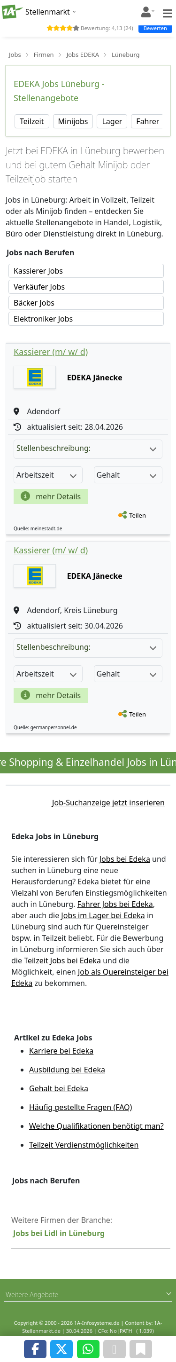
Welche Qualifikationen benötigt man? (96, 1126)
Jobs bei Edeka (124, 859)
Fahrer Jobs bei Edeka (115, 904)
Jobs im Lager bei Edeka (103, 915)
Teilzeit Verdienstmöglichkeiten (83, 1145)
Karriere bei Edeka (61, 1051)
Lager (112, 121)
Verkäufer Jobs (39, 287)
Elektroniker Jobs (43, 319)
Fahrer (147, 121)
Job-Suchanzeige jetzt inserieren (108, 802)
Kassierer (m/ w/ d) (51, 351)
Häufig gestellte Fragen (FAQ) (80, 1107)
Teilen (137, 515)
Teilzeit (32, 121)
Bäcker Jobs (34, 303)
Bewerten (155, 27)
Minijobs (73, 121)
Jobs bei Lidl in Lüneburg (59, 1233)
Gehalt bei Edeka (58, 1088)
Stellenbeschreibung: (86, 448)
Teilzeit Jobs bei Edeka (62, 960)
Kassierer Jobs (38, 271)
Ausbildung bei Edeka (67, 1069)
